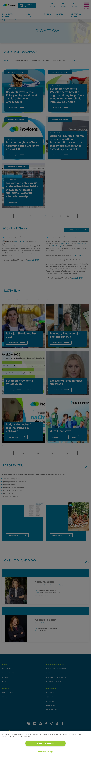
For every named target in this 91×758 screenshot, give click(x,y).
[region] (45, 744)
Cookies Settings (45, 751)
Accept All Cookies (45, 743)
